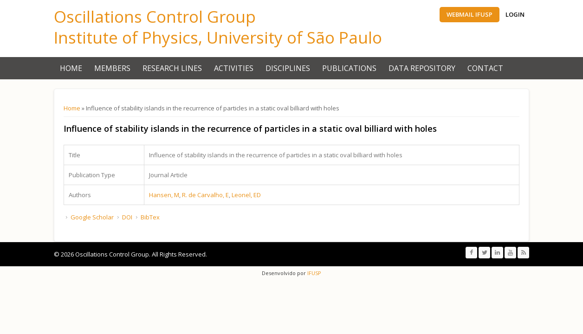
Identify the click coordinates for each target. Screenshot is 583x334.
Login (515, 14)
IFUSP (313, 273)
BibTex (150, 217)
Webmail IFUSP (469, 14)
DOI (127, 217)
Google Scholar (92, 217)
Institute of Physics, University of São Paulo (218, 37)
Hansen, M (164, 195)
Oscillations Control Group (155, 16)
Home (71, 68)
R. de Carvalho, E (205, 195)
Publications (349, 68)
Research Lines (172, 68)
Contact (485, 68)
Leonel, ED (246, 195)
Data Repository (422, 68)
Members (112, 68)
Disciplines (288, 68)
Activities (233, 68)
